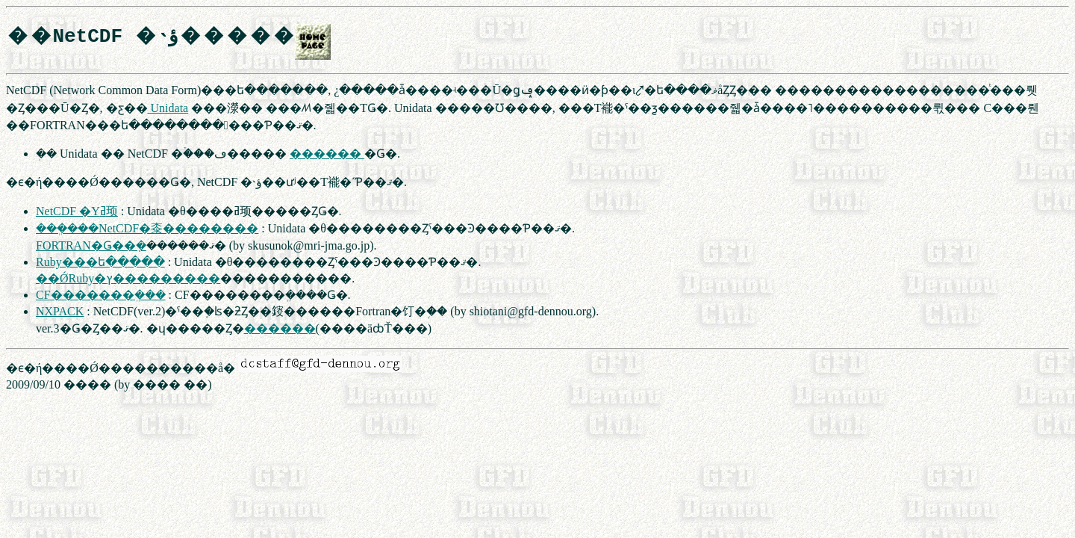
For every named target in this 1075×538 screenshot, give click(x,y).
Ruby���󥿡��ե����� (100, 262)
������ (327, 153)
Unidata (168, 108)
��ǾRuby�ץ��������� (128, 278)
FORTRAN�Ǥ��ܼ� (91, 245)
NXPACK (60, 311)
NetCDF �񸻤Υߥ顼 (77, 211)
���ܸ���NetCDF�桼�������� (147, 228)
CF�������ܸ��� (101, 294)
